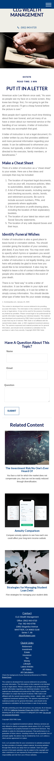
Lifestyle (27, 664)
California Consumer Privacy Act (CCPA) (25, 710)
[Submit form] (11, 411)
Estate (27, 652)
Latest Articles (27, 666)
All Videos (26, 669)
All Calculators (27, 672)
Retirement (27, 646)
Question (9, 385)
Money (27, 661)
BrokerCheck (6, 677)
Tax (27, 658)
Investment (27, 649)
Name (9, 351)
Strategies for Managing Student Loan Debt (27, 589)
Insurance (27, 655)
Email (9, 368)
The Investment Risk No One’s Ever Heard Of (27, 470)
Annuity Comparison (27, 530)
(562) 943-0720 (26, 27)
